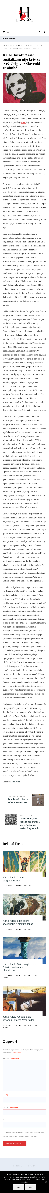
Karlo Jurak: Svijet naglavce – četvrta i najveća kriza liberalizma (19, 967)
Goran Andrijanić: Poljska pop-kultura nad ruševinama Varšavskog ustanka (30, 822)
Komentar (11, 1058)
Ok (18, 1187)
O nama (31, 1166)
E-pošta (10, 1107)
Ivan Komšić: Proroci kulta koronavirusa (18, 799)
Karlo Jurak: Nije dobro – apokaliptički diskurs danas (18, 922)
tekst (23, 122)
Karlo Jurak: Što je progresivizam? (13, 879)
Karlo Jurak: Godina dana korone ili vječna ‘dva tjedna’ (19, 1018)
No (30, 1187)
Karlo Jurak (21, 45)
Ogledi (36, 48)
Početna (17, 1166)
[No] (45, 1182)
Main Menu (9, 39)
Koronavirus (25, 48)
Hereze (13, 48)
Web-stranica (7, 1120)
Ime (9, 1095)
